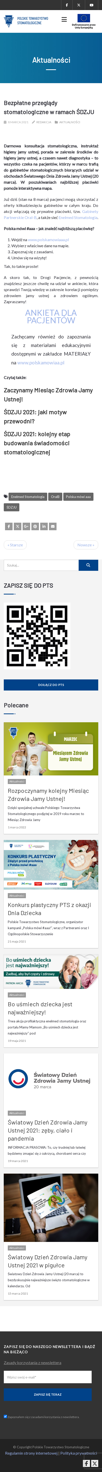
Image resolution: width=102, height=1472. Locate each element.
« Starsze (15, 544)
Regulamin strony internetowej (31, 1453)
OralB (55, 497)
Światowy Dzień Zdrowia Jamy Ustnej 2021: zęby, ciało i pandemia (47, 1130)
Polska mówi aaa (78, 497)
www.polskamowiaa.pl (40, 362)
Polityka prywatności (78, 1453)
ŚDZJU (12, 507)
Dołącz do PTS (51, 685)
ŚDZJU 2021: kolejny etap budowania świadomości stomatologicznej (37, 443)
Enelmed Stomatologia (78, 217)
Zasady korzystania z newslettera (32, 1362)
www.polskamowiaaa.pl (48, 239)
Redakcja (43, 122)
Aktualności (69, 122)
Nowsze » (85, 544)
